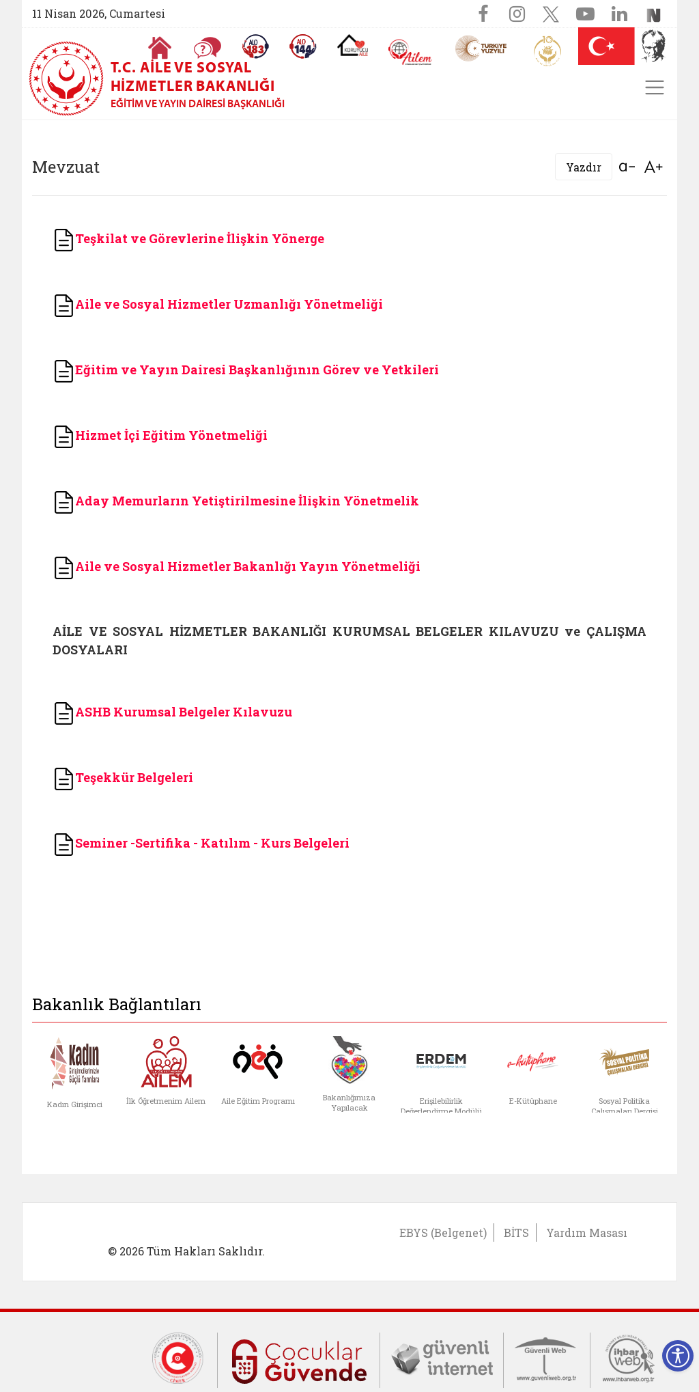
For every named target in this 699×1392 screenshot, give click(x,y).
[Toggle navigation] (654, 87)
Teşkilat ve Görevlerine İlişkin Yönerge (188, 238)
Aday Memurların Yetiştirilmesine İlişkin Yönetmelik (247, 500)
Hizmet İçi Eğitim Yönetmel (152, 435)
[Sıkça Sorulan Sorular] (207, 47)
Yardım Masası (586, 1232)
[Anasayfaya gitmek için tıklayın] (159, 47)
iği (259, 435)
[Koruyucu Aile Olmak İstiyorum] (352, 45)
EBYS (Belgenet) (443, 1232)
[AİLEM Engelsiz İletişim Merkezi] (410, 52)
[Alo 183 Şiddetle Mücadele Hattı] (255, 46)
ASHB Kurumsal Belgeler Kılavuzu (183, 712)
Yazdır (583, 167)
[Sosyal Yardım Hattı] (303, 46)
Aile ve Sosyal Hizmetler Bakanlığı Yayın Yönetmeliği (247, 566)
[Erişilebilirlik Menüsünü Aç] (678, 1356)
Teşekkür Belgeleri (134, 777)
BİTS (516, 1232)
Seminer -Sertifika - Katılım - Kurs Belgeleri (212, 843)
